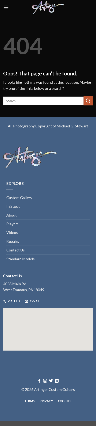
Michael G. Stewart (72, 126)
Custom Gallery (19, 197)
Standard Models (20, 259)
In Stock (13, 206)
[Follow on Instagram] (45, 381)
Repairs (12, 241)
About (11, 215)
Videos (12, 232)
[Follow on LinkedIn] (57, 381)
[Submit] (88, 100)
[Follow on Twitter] (51, 381)
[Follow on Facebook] (39, 381)
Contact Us (15, 250)
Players (12, 223)
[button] (6, 7)
